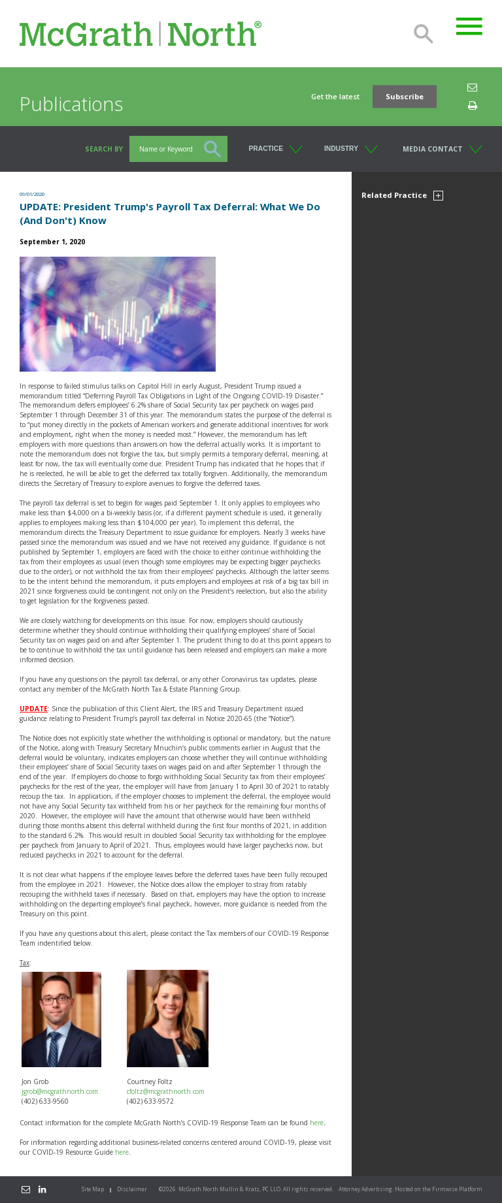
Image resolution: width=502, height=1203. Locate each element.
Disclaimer (132, 1189)
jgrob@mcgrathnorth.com (60, 1091)
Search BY (104, 148)
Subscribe (405, 96)
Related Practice (402, 194)
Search (423, 34)
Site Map (93, 1189)
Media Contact (433, 148)
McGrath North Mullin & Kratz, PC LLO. (230, 1189)
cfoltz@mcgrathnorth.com (166, 1091)
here (317, 1122)
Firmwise (445, 1189)
